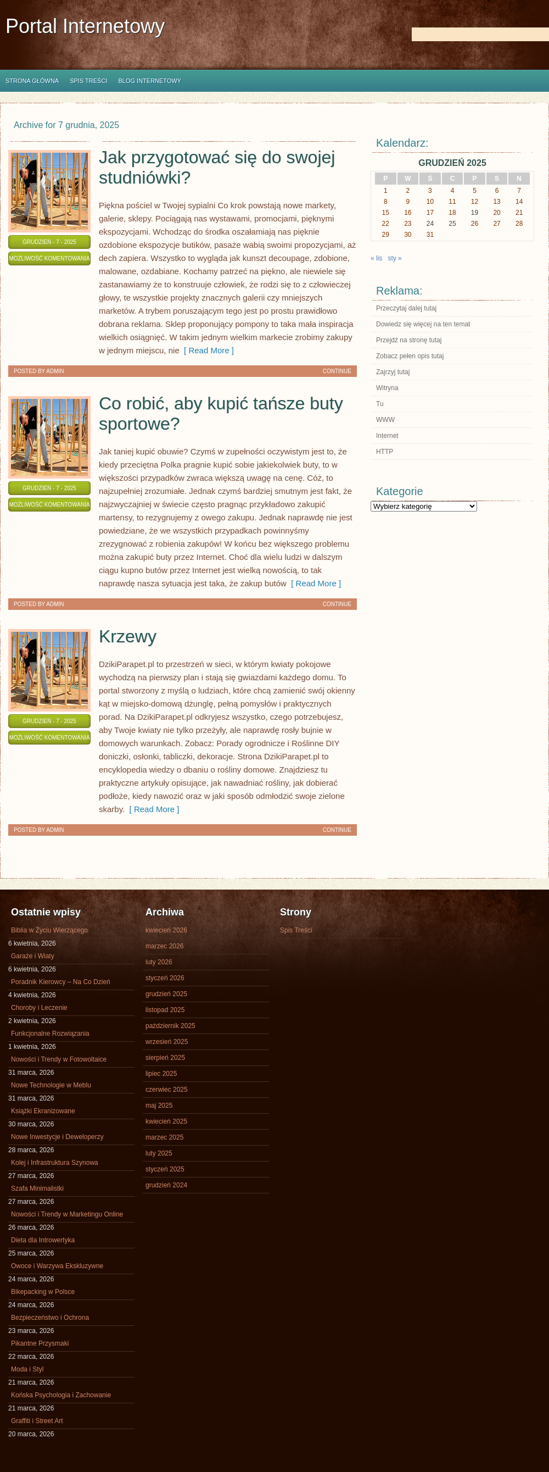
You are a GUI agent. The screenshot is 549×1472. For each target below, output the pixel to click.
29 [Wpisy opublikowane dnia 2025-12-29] (385, 234)
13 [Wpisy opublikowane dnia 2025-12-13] (496, 201)
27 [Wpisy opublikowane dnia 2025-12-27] (496, 223)
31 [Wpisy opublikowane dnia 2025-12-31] (430, 234)
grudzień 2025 (166, 994)
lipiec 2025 (161, 1073)
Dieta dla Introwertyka (43, 1240)
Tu (380, 404)
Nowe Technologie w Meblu (51, 1085)
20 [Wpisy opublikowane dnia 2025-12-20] (496, 212)
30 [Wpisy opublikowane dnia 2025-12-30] (407, 234)
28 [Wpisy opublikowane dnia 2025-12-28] (519, 223)
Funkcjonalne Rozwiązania (50, 1033)
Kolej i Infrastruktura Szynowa (54, 1163)
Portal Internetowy (85, 26)
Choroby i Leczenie (39, 1008)
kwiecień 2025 (166, 1121)
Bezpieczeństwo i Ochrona (50, 1317)
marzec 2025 (164, 1137)
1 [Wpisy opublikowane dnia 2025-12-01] (386, 191)
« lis (376, 258)
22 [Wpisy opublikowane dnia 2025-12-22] (385, 223)
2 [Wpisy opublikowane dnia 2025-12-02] (408, 191)
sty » (394, 258)
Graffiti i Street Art (37, 1421)
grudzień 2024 (166, 1185)
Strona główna (32, 80)
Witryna (387, 388)
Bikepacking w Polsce (43, 1292)
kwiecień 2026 (166, 930)
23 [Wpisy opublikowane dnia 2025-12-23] (407, 223)
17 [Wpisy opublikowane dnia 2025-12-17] (430, 212)
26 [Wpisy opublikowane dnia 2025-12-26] (474, 223)
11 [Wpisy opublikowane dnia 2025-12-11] (452, 201)
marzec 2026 (164, 946)
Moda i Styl (27, 1369)
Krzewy (127, 636)
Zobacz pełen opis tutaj (410, 356)
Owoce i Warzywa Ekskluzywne (57, 1266)
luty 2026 (158, 962)
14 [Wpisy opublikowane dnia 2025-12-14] (519, 201)
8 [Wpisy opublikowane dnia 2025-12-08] (386, 201)
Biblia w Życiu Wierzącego (49, 930)
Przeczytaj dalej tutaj (406, 308)
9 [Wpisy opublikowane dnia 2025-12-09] (408, 201)
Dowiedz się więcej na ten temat (423, 324)
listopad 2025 (164, 1010)
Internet (387, 436)
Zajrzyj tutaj (393, 372)
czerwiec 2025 (166, 1089)
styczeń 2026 (164, 978)
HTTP (384, 452)
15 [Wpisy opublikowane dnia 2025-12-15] (385, 212)
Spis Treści (88, 80)
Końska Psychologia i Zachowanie (61, 1395)
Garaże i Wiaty (32, 956)
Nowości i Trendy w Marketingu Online (67, 1214)
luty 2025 (158, 1153)
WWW (385, 420)
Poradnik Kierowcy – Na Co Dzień (60, 982)
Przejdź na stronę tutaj (408, 340)
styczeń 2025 (164, 1169)
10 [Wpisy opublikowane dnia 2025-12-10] (430, 201)
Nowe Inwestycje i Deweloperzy (57, 1137)
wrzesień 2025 (166, 1042)
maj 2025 (158, 1105)
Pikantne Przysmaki (40, 1343)
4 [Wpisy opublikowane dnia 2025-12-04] (453, 191)
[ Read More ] (207, 350)
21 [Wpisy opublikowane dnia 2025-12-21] (519, 212)
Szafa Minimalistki (37, 1188)
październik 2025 (170, 1026)
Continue (337, 371)
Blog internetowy (149, 80)
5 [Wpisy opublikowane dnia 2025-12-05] (475, 191)
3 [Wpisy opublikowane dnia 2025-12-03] (430, 191)
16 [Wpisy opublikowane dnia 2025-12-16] (407, 212)
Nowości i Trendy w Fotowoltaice (59, 1059)
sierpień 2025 (165, 1058)
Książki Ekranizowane (43, 1111)
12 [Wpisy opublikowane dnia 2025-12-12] (474, 201)
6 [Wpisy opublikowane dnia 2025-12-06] (497, 191)
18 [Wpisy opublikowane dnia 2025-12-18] (452, 212)
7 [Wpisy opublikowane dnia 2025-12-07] (519, 191)
